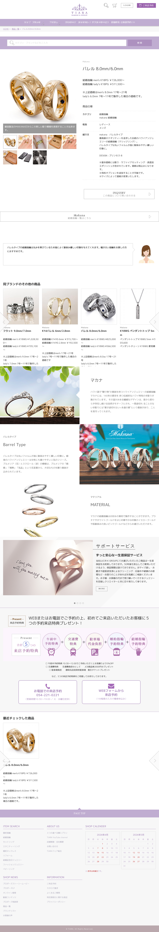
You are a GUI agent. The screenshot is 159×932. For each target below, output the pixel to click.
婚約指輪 (7, 833)
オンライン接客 (9, 892)
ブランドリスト (9, 910)
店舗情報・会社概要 (55, 842)
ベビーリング (8, 869)
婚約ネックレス (9, 851)
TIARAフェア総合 (54, 851)
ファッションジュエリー (13, 864)
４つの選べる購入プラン (57, 833)
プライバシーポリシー (56, 901)
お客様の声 (7, 915)
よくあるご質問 (53, 892)
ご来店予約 (148, 5)
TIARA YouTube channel (57, 837)
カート (114, 5)
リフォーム (7, 855)
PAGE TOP (79, 813)
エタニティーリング (11, 846)
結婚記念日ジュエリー (12, 860)
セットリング (8, 842)
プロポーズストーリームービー (16, 883)
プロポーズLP (9, 888)
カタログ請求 (52, 888)
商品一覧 (15, 29)
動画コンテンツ (9, 897)
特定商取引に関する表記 (57, 897)
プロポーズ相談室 (10, 901)
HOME (6, 29)
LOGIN (127, 5)
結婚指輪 (7, 837)
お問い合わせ (52, 846)
